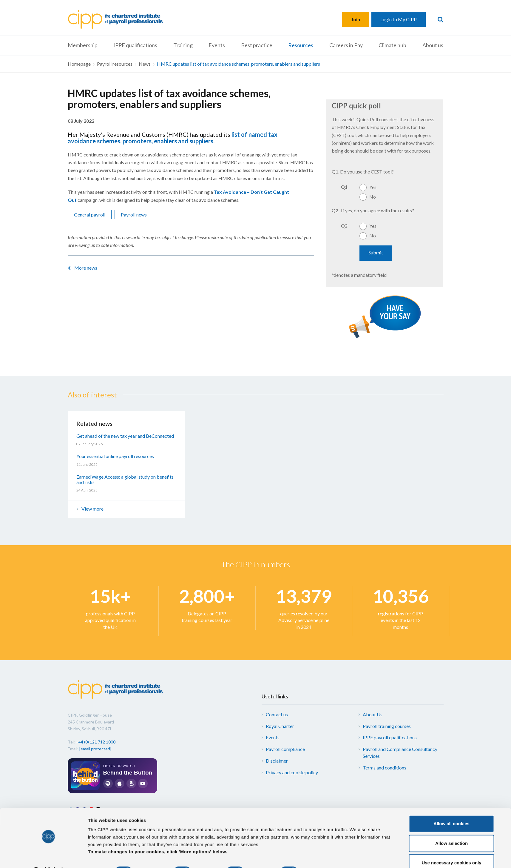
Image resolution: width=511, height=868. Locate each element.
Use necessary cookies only (451, 847)
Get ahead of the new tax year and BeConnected (125, 436)
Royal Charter (280, 726)
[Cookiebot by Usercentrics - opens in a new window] (48, 856)
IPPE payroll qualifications (390, 737)
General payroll (89, 214)
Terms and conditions (384, 767)
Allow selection (451, 828)
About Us (372, 714)
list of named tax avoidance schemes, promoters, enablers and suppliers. (172, 138)
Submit (375, 252)
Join (355, 19)
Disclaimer (277, 760)
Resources (300, 45)
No (372, 196)
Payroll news (134, 214)
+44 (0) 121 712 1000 (95, 741)
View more (92, 508)
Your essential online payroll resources (115, 456)
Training (183, 45)
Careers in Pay (346, 45)
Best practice (256, 45)
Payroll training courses (387, 726)
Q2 (344, 225)
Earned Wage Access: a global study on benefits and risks (125, 479)
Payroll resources (114, 64)
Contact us (277, 714)
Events (217, 45)
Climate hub (392, 45)
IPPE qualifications (135, 45)
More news (85, 268)
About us (432, 45)
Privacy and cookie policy (292, 772)
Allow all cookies (451, 808)
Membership (83, 45)
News (145, 64)
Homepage (79, 64)
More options (323, 856)
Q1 (344, 187)
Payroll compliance (285, 749)
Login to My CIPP (398, 19)
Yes (372, 187)
